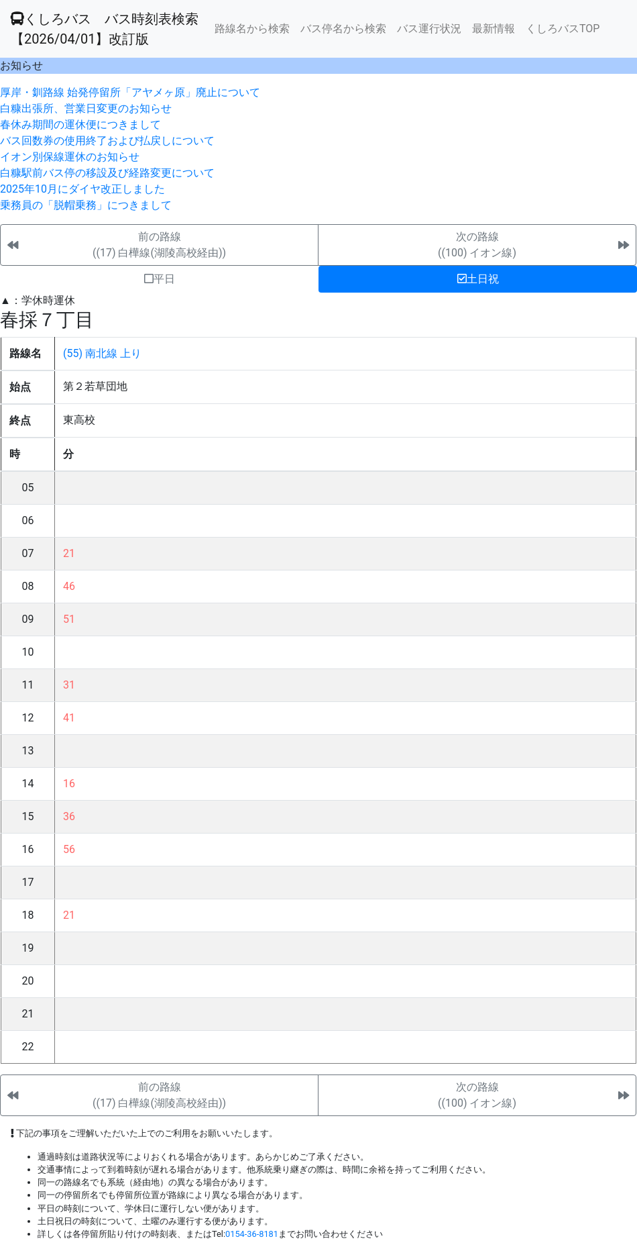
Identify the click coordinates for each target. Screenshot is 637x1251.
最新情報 (493, 28)
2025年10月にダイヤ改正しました (82, 189)
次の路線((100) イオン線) (477, 244)
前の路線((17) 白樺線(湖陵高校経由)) (159, 244)
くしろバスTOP (562, 28)
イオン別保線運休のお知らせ (69, 156)
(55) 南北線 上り (102, 353)
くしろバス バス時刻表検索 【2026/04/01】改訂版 (104, 29)
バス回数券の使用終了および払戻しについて (107, 140)
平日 (159, 278)
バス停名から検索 (343, 28)
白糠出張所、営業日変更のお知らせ (86, 108)
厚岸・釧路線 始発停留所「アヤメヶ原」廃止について (130, 92)
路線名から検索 (252, 28)
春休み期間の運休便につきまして (80, 124)
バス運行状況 (429, 28)
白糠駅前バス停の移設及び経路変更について (107, 172)
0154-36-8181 (251, 1234)
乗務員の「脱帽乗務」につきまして (86, 205)
